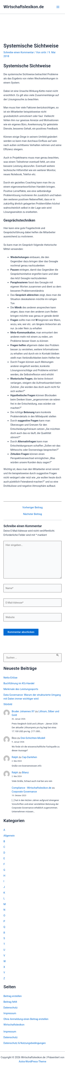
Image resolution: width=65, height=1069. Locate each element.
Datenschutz (10, 1007)
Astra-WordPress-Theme (32, 1061)
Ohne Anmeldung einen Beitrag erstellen (25, 1019)
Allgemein (9, 835)
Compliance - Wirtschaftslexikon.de (31, 787)
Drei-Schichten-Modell (32, 738)
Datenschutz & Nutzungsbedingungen (24, 1043)
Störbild (7, 704)
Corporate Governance (24, 791)
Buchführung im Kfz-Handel (18, 683)
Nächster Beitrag (32, 514)
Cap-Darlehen (29, 757)
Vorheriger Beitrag (32, 507)
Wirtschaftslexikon (13, 1024)
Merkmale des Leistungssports (20, 689)
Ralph (15, 757)
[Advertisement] (32, 32)
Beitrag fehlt (10, 1001)
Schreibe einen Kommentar (18, 52)
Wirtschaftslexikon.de (23, 6)
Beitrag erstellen (12, 996)
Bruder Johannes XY (23, 711)
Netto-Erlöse (10, 677)
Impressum (9, 1013)
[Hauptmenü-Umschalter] (58, 7)
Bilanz (25, 772)
